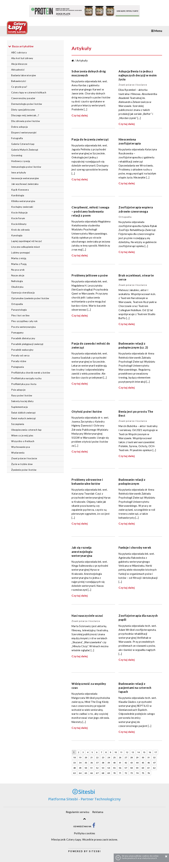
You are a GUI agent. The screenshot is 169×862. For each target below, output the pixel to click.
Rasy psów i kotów (21, 395)
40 (114, 762)
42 (126, 762)
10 (116, 752)
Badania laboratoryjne (23, 75)
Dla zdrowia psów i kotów (25, 121)
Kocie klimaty (19, 224)
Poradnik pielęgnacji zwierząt (27, 344)
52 (97, 768)
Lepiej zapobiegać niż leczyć (26, 241)
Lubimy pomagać (20, 252)
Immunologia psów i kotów (26, 166)
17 (155, 752)
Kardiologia (17, 195)
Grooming (16, 155)
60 (143, 768)
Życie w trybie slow (22, 464)
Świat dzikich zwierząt (23, 412)
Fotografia (17, 138)
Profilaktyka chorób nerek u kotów (30, 372)
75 (143, 773)
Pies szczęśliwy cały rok (24, 321)
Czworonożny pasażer (23, 98)
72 (126, 773)
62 (154, 768)
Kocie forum (18, 218)
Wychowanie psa (20, 447)
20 (86, 757)
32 (154, 757)
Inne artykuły (18, 172)
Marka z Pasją (19, 264)
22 (97, 757)
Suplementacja (19, 407)
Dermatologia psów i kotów (26, 104)
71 (120, 773)
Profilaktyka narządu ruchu (26, 378)
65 (86, 773)
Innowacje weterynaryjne (25, 178)
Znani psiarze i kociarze (24, 458)
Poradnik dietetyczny (23, 338)
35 (86, 762)
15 (144, 752)
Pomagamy (17, 332)
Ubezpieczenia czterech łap (26, 429)
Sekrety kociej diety (22, 401)
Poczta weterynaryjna (23, 327)
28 (131, 757)
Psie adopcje (18, 389)
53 (103, 768)
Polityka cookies (84, 833)
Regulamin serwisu (77, 811)
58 (131, 768)
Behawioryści (18, 81)
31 (148, 757)
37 (97, 762)
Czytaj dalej (80, 115)
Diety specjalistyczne (23, 109)
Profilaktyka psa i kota (23, 384)
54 (108, 768)
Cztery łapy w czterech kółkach (28, 92)
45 (143, 762)
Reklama (97, 811)
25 (114, 757)
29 (137, 757)
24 (108, 757)
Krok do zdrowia (20, 229)
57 (126, 768)
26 (120, 757)
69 (108, 773)
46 (148, 762)
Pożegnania (17, 367)
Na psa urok (18, 269)
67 (97, 773)
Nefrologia (17, 281)
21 (91, 757)
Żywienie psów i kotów (23, 469)
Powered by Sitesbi (84, 851)
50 (86, 768)
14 (138, 752)
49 (80, 768)
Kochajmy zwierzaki (22, 206)
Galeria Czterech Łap (22, 144)
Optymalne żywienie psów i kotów (30, 298)
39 (108, 762)
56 (120, 768)
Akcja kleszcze (19, 64)
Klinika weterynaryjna (23, 201)
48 (74, 768)
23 (103, 757)
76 (148, 773)
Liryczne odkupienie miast (25, 246)
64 (80, 773)
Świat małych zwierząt (23, 418)
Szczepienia (17, 424)
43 (131, 762)
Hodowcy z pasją (20, 161)
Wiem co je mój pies (22, 435)
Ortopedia (17, 304)
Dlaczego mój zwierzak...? (25, 115)
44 (137, 762)
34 (80, 762)
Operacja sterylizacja (23, 292)
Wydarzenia (17, 452)
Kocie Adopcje (19, 212)
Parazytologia (19, 309)
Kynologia (16, 235)
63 (74, 773)
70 (114, 773)
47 (154, 762)
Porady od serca (20, 355)
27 (126, 757)
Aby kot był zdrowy (22, 58)
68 (103, 773)
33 (74, 762)
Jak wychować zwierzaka (24, 184)
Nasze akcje (17, 275)
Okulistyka (17, 286)
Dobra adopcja (19, 126)
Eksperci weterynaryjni (23, 132)
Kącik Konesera (20, 189)
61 (148, 768)
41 (120, 762)
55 (114, 768)
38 (103, 762)
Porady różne (18, 361)
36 (91, 762)
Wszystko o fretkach (22, 441)
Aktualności (18, 69)
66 (91, 773)
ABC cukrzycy (19, 52)
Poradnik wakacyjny (22, 349)
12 (127, 752)
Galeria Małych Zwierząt (24, 149)
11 (121, 752)
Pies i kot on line (20, 315)
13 (133, 752)
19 (80, 757)
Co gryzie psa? (19, 86)
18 (74, 757)
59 (137, 768)
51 (91, 768)
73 (131, 773)
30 (143, 757)
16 (150, 752)
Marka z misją (18, 258)
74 (137, 773)
